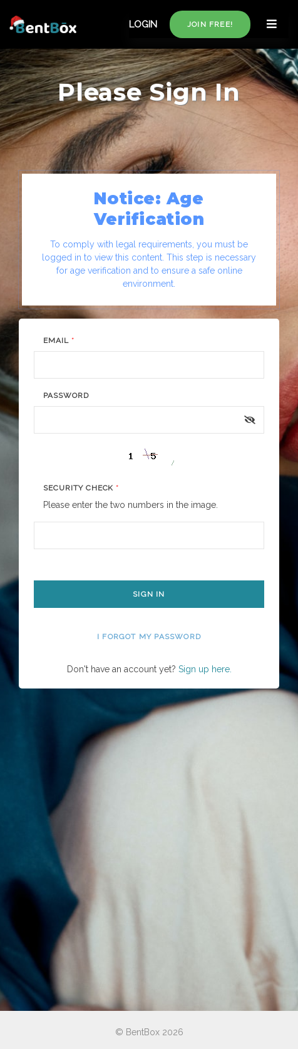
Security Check (81, 488)
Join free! (210, 24)
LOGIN (143, 24)
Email (58, 340)
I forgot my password (149, 636)
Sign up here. (205, 669)
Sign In (149, 594)
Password (66, 395)
